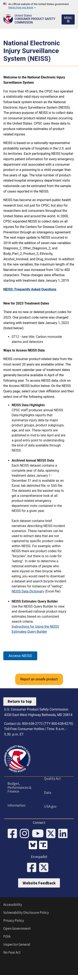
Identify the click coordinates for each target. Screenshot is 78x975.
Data (47, 792)
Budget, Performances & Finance (19, 787)
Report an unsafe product (39, 679)
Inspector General (16, 944)
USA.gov (50, 806)
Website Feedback (39, 882)
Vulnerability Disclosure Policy (26, 912)
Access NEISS (20, 655)
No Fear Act (12, 952)
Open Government (17, 928)
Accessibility (12, 904)
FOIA (6, 936)
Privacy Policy (13, 920)
